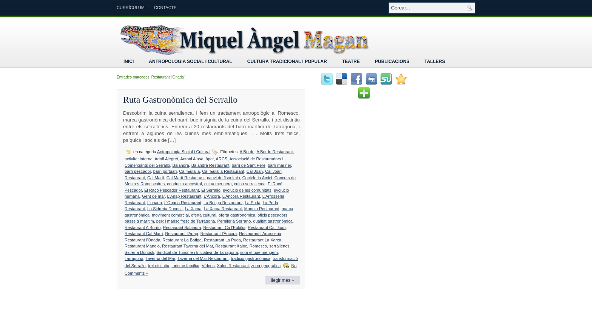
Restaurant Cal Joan (266, 227)
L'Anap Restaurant (184, 196)
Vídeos (208, 265)
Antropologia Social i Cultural (190, 61)
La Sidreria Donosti (165, 208)
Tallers (434, 61)
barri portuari (165, 171)
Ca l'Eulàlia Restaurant (223, 171)
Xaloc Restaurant (233, 265)
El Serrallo (210, 190)
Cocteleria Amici (257, 177)
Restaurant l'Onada (142, 240)
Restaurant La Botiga (182, 240)
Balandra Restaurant (210, 165)
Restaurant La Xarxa (262, 240)
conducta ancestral (184, 183)
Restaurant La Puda (222, 240)
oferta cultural (203, 215)
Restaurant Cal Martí (144, 233)
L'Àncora (212, 196)
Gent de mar (153, 196)
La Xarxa (193, 208)
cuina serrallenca (249, 183)
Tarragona (134, 258)
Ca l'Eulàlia (189, 171)
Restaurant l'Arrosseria (260, 233)
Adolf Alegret (166, 159)
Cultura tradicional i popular (287, 61)
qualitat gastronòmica (273, 221)
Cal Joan (255, 171)
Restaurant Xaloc (231, 246)
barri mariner (279, 165)
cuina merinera (218, 183)
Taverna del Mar (160, 258)
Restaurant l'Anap (181, 233)
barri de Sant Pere (248, 165)
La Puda (253, 202)
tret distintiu (158, 265)
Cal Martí (155, 177)
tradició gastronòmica (251, 258)
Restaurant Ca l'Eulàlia (225, 227)
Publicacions (392, 61)
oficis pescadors (272, 215)
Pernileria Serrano (234, 221)
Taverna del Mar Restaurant (203, 258)
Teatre (351, 61)
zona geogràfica (266, 265)
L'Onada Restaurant (182, 202)
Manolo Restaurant (261, 208)
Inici (128, 61)
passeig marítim (139, 221)
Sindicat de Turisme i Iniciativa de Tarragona (197, 252)
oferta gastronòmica (237, 215)
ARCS (222, 159)
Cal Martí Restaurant (185, 177)
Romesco (258, 246)
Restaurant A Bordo (142, 227)
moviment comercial (170, 215)
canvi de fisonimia (223, 177)
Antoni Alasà (191, 159)
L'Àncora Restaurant (241, 196)
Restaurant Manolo (142, 246)
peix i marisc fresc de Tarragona (185, 221)
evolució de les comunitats (247, 190)
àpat (210, 159)
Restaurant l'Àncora (218, 233)
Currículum (131, 7)
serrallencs (279, 246)
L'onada (154, 202)
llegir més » (282, 280)
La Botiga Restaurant (223, 202)
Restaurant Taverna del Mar (187, 246)
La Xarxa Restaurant (223, 208)
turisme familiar (185, 265)
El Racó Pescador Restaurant (171, 190)
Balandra (181, 165)
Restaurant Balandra (182, 227)
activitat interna (139, 159)
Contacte (165, 7)
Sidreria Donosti (139, 252)
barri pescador (138, 171)
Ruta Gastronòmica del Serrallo (180, 100)
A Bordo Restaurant (274, 151)
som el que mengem (259, 252)
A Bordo (247, 151)
